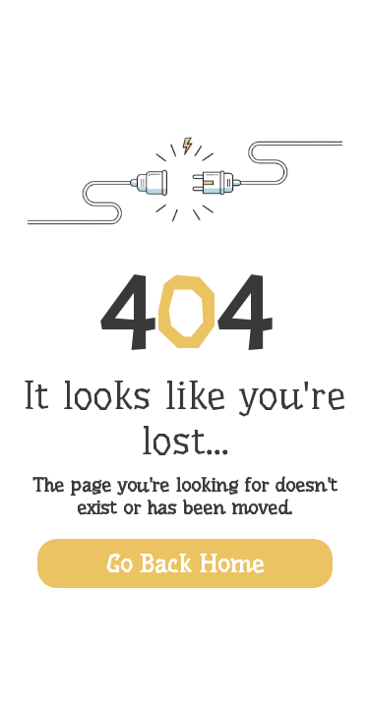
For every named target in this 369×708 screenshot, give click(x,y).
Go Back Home (185, 564)
